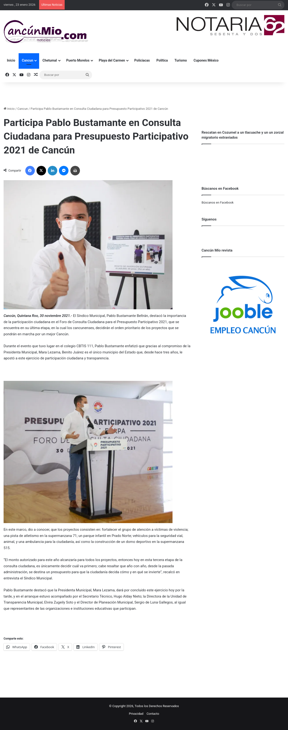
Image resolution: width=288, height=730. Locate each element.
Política (162, 60)
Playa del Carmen (112, 60)
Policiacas (142, 60)
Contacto (153, 713)
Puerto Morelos (77, 60)
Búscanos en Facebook (218, 202)
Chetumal (49, 60)
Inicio (11, 60)
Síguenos (209, 219)
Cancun (27, 60)
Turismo (180, 60)
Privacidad (136, 713)
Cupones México (206, 60)
